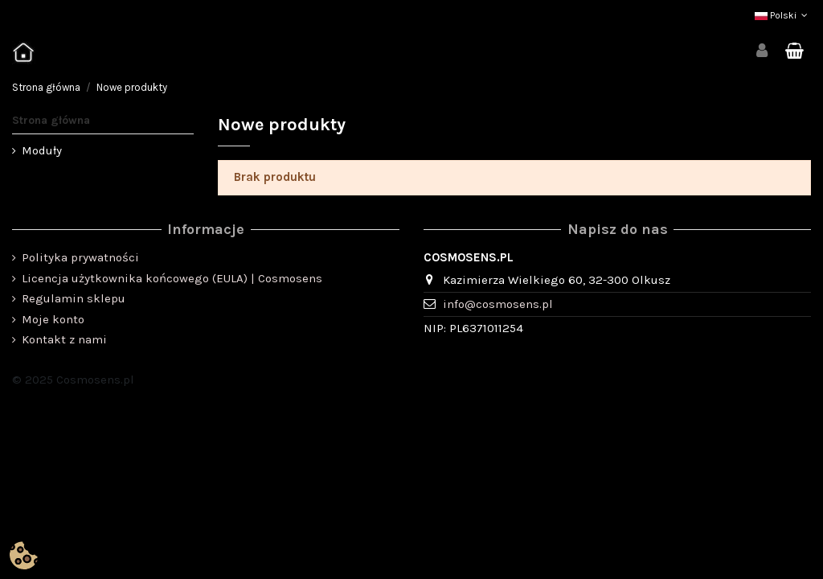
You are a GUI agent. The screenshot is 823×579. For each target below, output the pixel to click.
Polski (783, 15)
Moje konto (53, 319)
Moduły (42, 150)
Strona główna (51, 120)
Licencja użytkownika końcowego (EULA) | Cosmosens (172, 278)
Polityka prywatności (80, 257)
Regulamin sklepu (73, 298)
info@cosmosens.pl (498, 304)
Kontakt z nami (64, 339)
